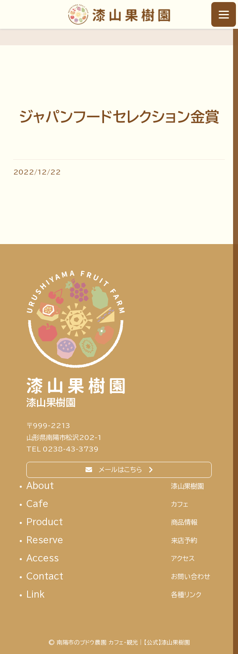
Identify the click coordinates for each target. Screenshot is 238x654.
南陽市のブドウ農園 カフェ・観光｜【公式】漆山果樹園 (119, 14)
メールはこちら (120, 469)
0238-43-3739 (71, 449)
